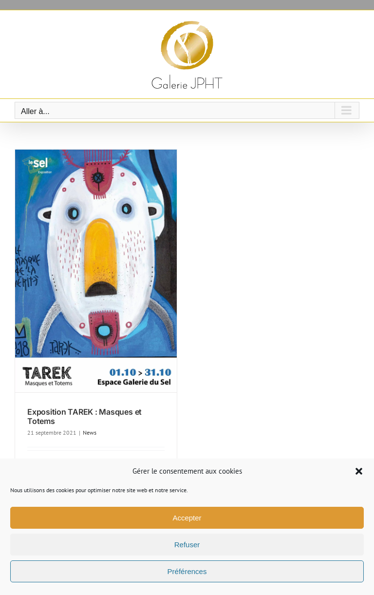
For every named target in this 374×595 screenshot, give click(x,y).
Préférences (187, 571)
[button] (359, 471)
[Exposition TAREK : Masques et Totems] (96, 271)
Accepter (186, 518)
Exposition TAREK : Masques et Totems (84, 416)
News (89, 432)
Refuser (187, 544)
